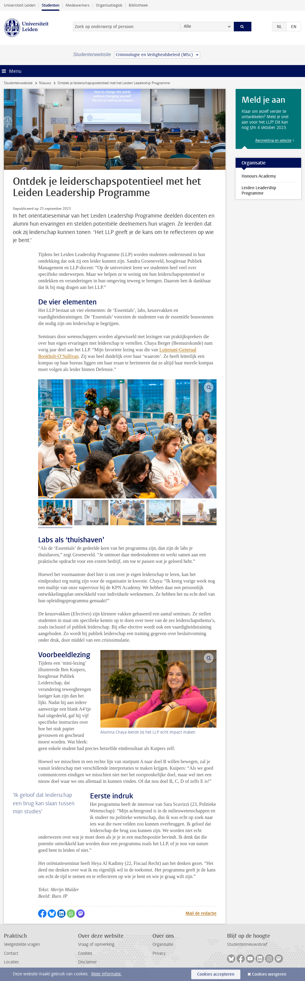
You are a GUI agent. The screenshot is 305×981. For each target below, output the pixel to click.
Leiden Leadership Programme (259, 190)
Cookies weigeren (269, 974)
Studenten (50, 5)
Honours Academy (259, 176)
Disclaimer (87, 962)
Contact (11, 953)
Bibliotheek (138, 5)
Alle (187, 26)
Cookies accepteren (215, 974)
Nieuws (45, 83)
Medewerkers (78, 5)
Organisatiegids (109, 5)
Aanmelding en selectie (273, 140)
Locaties (11, 962)
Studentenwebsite (18, 83)
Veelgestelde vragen (22, 944)
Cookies (85, 953)
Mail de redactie (201, 913)
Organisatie (162, 944)
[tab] (55, 512)
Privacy (159, 953)
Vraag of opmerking (96, 944)
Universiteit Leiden (19, 5)
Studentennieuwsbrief (247, 944)
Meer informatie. (106, 974)
